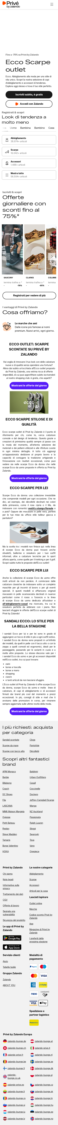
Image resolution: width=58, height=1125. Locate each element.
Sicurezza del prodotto (14, 920)
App (31, 924)
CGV (5, 900)
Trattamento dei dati (13, 894)
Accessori (34, 885)
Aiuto (5, 961)
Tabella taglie (9, 967)
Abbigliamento (36, 874)
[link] (29, 139)
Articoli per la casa (38, 891)
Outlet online (35, 903)
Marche (33, 909)
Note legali (8, 879)
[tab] (7, 128)
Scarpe (33, 879)
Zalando (7, 979)
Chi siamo (8, 874)
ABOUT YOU (9, 985)
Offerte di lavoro (11, 905)
